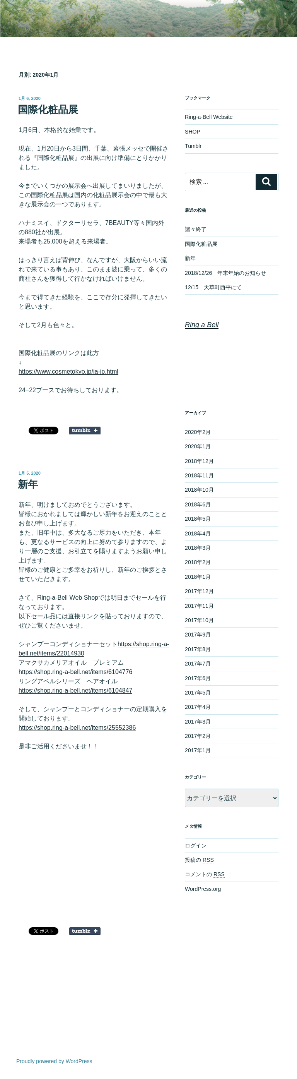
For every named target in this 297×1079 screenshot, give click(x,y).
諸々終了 (196, 229)
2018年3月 (198, 548)
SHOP (192, 132)
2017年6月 (198, 678)
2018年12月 (199, 461)
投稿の (199, 860)
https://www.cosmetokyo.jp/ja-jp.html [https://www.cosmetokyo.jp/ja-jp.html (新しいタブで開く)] (68, 371)
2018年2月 (198, 562)
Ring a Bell (201, 325)
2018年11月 (199, 475)
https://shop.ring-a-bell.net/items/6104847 (75, 690)
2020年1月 (198, 446)
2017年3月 (198, 722)
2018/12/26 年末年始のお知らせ (225, 273)
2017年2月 (198, 736)
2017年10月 (199, 620)
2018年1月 (198, 577)
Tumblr (193, 146)
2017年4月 (198, 707)
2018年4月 (198, 533)
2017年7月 (198, 663)
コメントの (205, 874)
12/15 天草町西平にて (213, 287)
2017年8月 (198, 649)
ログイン (196, 845)
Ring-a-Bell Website (208, 117)
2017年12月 (199, 591)
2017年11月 (199, 606)
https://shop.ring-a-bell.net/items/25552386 (77, 727)
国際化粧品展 (48, 109)
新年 (28, 484)
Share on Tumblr (85, 430)
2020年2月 (198, 432)
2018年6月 (198, 504)
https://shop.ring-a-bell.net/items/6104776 (75, 672)
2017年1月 (198, 750)
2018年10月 (199, 490)
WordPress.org (203, 889)
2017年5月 (198, 693)
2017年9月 (198, 634)
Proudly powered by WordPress (54, 1061)
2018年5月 (198, 519)
